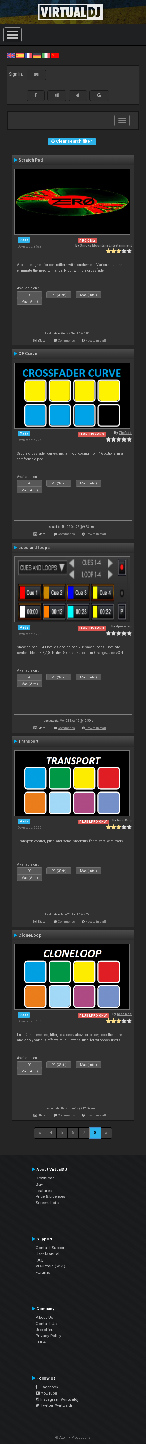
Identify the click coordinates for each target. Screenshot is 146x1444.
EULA (41, 1342)
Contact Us (46, 1323)
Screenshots (47, 1202)
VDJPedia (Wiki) (50, 1266)
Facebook (47, 1386)
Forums (43, 1272)
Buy (39, 1184)
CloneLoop (29, 935)
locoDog (124, 820)
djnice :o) (124, 626)
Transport (28, 741)
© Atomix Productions (73, 1437)
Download (45, 1178)
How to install (95, 340)
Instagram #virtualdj (57, 1399)
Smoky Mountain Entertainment (106, 245)
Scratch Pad (30, 160)
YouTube (46, 1393)
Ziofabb (125, 433)
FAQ (40, 1260)
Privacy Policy (48, 1335)
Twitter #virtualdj (54, 1405)
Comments (66, 340)
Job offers (45, 1329)
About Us (44, 1317)
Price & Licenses (50, 1196)
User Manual (47, 1253)
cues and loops (34, 547)
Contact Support (51, 1247)
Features (44, 1190)
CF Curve (27, 353)
